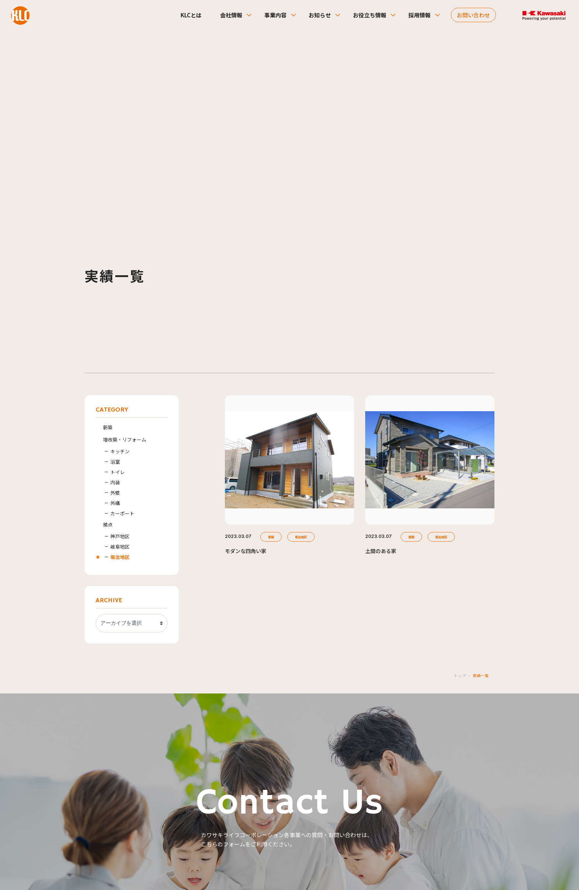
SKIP (289, 860)
